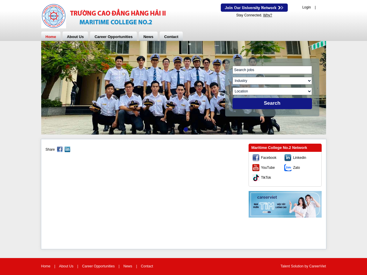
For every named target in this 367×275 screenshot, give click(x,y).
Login (306, 7)
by (306, 266)
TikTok (266, 178)
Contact (171, 37)
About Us (75, 37)
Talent (285, 266)
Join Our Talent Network (254, 8)
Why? (267, 15)
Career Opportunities (113, 37)
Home (51, 37)
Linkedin (299, 158)
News (148, 37)
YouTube (268, 168)
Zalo (296, 168)
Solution (298, 266)
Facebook (269, 158)
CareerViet (317, 266)
